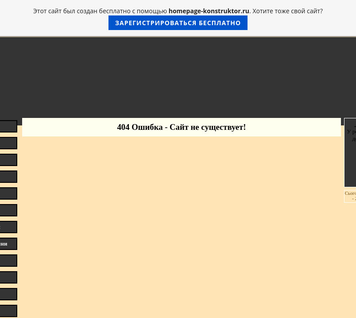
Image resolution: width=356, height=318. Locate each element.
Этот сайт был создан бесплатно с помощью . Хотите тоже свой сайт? (178, 18)
